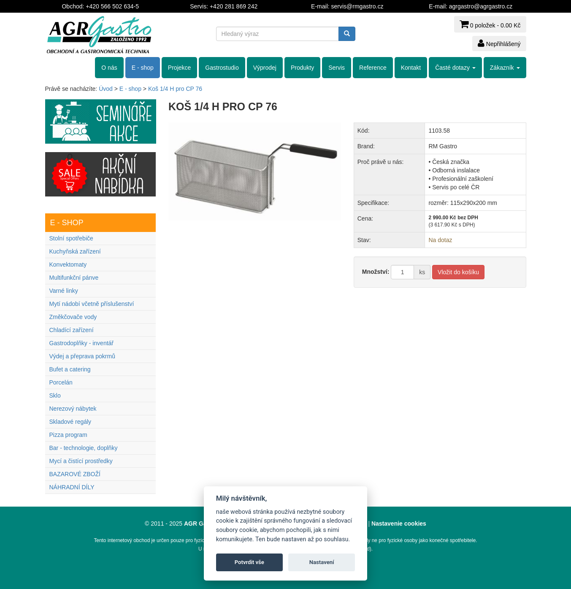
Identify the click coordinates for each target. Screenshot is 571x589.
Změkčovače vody (73, 317)
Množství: (376, 271)
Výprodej (264, 67)
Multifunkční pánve (74, 277)
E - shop (143, 67)
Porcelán (61, 382)
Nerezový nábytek (73, 408)
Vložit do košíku (458, 272)
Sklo (55, 395)
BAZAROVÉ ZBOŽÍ (74, 474)
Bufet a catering (70, 369)
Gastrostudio (221, 67)
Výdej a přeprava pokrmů (82, 356)
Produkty (302, 67)
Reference (373, 67)
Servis (336, 67)
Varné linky (63, 290)
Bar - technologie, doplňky (83, 447)
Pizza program (68, 434)
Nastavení (321, 562)
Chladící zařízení (71, 330)
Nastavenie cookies (398, 523)
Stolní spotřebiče (71, 238)
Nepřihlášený (499, 43)
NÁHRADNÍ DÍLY (72, 487)
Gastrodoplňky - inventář (81, 343)
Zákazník (505, 67)
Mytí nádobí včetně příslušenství (91, 303)
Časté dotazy (455, 67)
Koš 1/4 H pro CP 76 (175, 88)
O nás (109, 67)
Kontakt (411, 67)
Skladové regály (70, 421)
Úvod (106, 88)
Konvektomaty (68, 264)
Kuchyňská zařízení (75, 251)
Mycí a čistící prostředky (81, 461)
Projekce (179, 67)
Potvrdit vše (249, 562)
